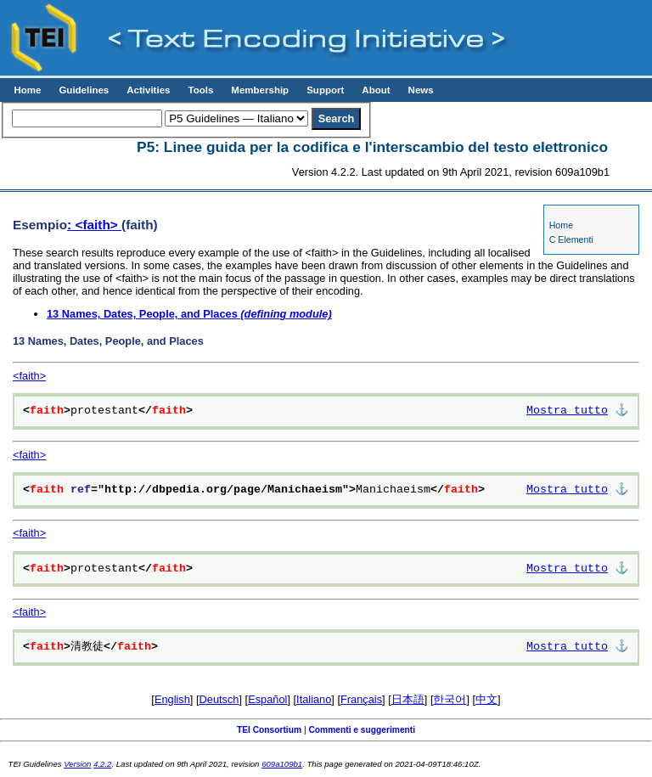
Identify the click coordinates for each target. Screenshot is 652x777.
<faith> (29, 375)
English (172, 699)
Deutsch (219, 699)
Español (267, 699)
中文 (486, 699)
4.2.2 (102, 764)
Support (325, 90)
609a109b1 (281, 764)
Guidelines (84, 90)
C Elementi (571, 239)
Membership (260, 90)
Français (361, 699)
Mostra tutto (567, 411)
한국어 (449, 699)
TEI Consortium (269, 730)
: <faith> (94, 224)
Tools (200, 90)
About (376, 90)
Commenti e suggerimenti (361, 730)
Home (27, 90)
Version (77, 764)
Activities (148, 90)
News (421, 90)
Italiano (313, 699)
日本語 (407, 699)
